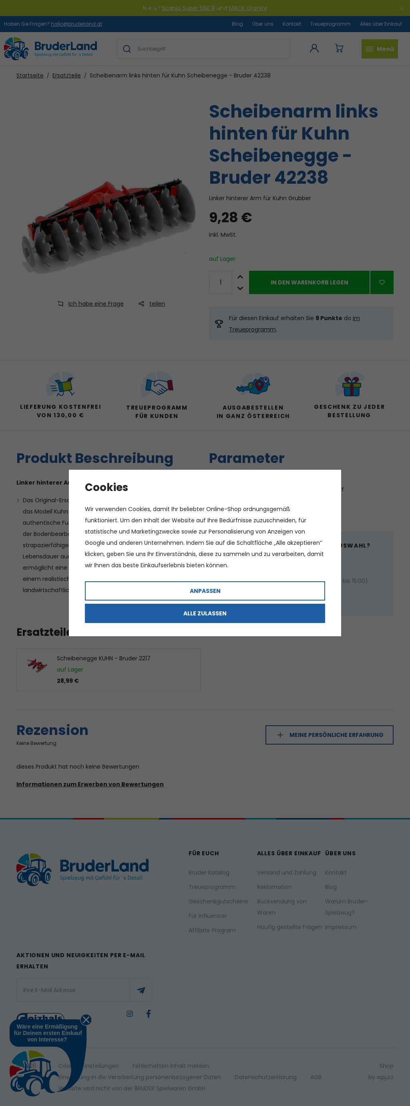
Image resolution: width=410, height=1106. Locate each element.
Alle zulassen (205, 613)
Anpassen (205, 591)
